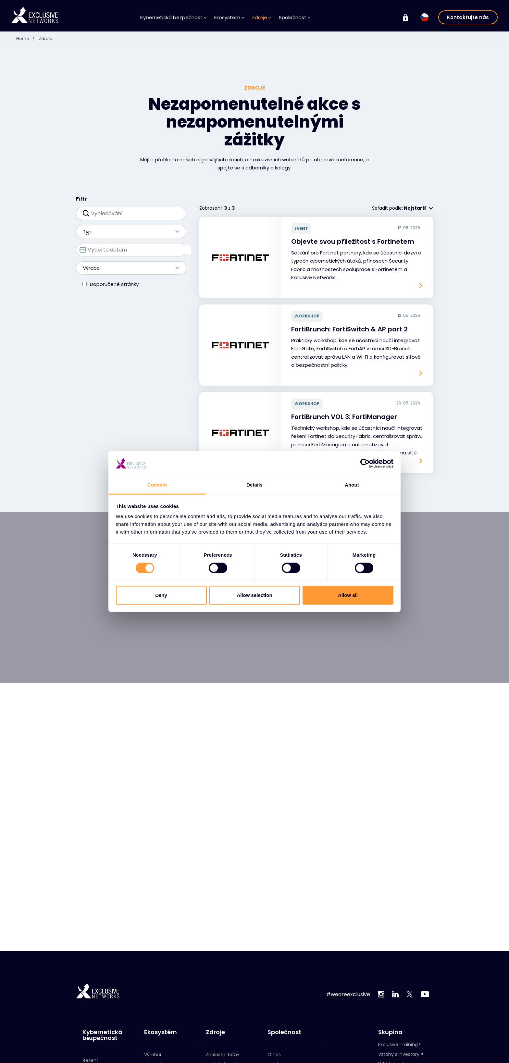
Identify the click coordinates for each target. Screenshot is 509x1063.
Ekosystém (229, 17)
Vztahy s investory (398, 1054)
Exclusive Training (398, 1044)
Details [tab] (254, 485)
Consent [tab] (157, 485)
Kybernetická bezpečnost (173, 17)
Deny (161, 595)
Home (27, 38)
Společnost (294, 17)
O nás (274, 1054)
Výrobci (128, 268)
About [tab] (352, 485)
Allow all (348, 595)
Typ (128, 231)
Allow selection (254, 595)
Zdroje (261, 17)
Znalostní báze (222, 1054)
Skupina (390, 1032)
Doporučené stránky (114, 284)
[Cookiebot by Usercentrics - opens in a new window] (365, 463)
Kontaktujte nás (468, 17)
